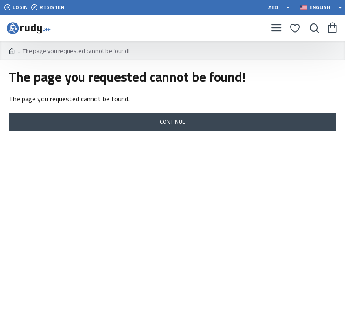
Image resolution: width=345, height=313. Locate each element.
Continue (172, 122)
